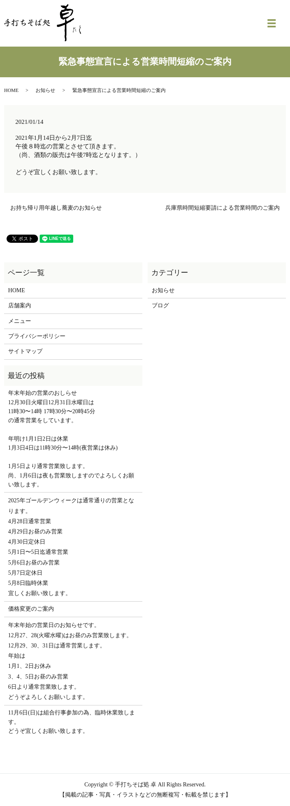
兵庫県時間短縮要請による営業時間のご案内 (222, 208)
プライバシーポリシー (36, 336)
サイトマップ (25, 351)
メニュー (19, 321)
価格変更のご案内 (31, 609)
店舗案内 (19, 305)
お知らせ (45, 90)
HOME (11, 90)
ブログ (160, 305)
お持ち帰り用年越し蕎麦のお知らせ (56, 208)
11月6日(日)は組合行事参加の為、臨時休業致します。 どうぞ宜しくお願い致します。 (71, 722)
